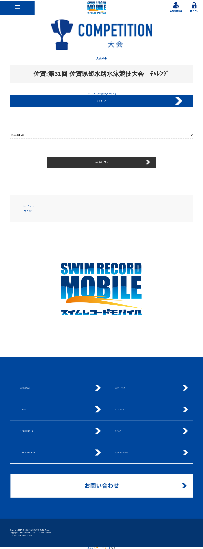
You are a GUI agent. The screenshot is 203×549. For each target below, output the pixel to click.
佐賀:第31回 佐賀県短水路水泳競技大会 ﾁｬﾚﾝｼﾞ (101, 73)
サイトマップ (119, 409)
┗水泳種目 (28, 211)
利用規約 (118, 431)
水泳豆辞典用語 (25, 388)
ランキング (101, 101)
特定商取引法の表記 (121, 452)
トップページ (29, 206)
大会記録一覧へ (101, 162)
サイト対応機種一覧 (26, 431)
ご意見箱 (23, 409)
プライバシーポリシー (27, 452)
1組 (17, 135)
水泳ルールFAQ (120, 388)
